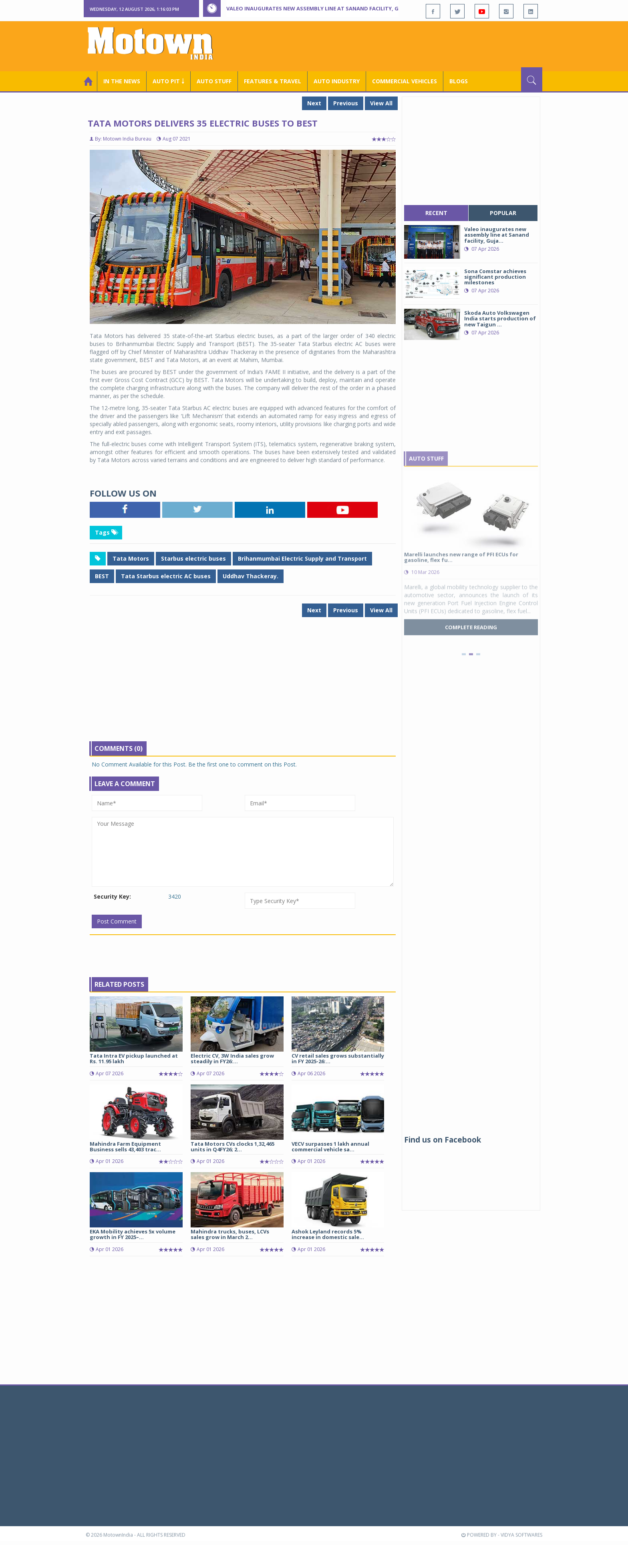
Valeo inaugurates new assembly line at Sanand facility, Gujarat (322, 8)
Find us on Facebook (442, 1140)
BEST (102, 576)
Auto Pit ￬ (168, 81)
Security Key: (112, 896)
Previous (345, 103)
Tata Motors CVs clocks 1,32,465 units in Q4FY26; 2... (232, 1146)
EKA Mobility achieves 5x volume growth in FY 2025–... (132, 1234)
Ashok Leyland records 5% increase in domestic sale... (328, 1234)
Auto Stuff (214, 81)
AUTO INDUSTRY (337, 81)
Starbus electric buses (193, 558)
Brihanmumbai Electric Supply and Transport (302, 558)
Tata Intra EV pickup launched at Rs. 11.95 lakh (134, 1058)
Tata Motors (131, 558)
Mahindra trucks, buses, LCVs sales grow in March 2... (230, 1234)
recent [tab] (436, 213)
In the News (121, 81)
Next (314, 103)
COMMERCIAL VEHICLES (404, 81)
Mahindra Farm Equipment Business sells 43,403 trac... (125, 1146)
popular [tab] (503, 213)
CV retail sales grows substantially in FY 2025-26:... (338, 1058)
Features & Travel (272, 81)
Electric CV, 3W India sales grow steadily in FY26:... (232, 1058)
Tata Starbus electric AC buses (166, 576)
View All (381, 103)
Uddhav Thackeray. (250, 576)
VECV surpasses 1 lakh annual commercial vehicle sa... (330, 1146)
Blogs (458, 81)
